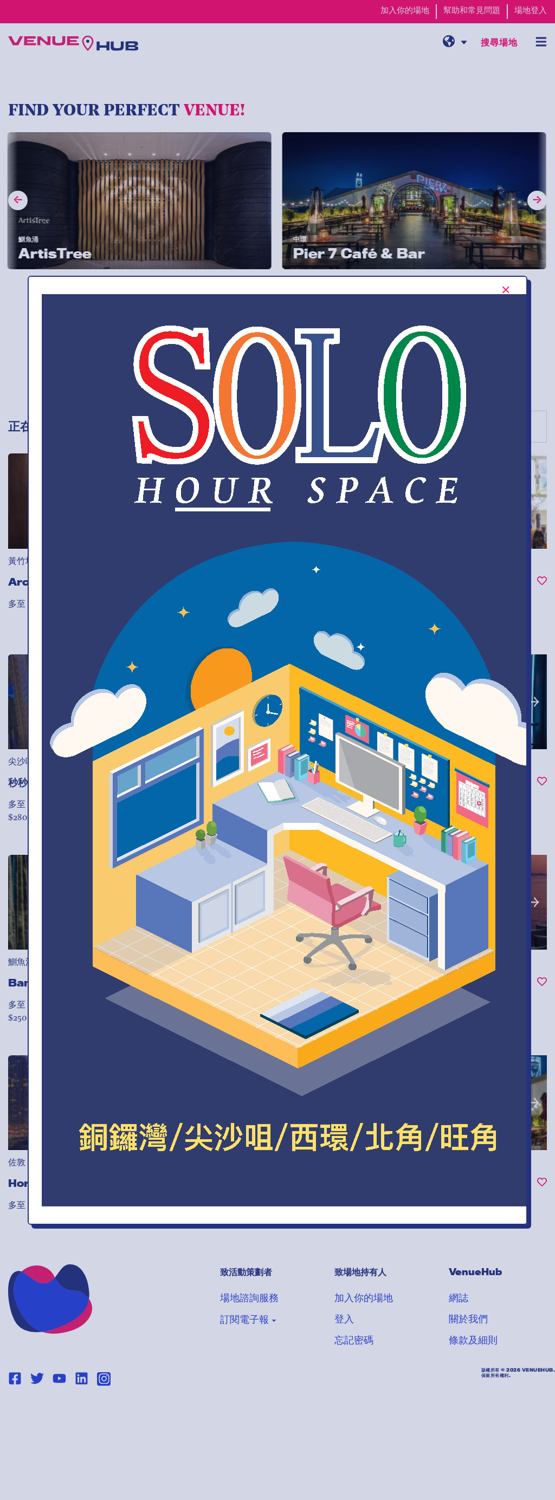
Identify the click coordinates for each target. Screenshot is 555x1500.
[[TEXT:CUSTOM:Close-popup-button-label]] (506, 290)
